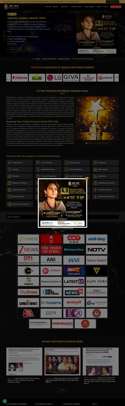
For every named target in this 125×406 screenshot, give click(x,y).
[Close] (87, 178)
